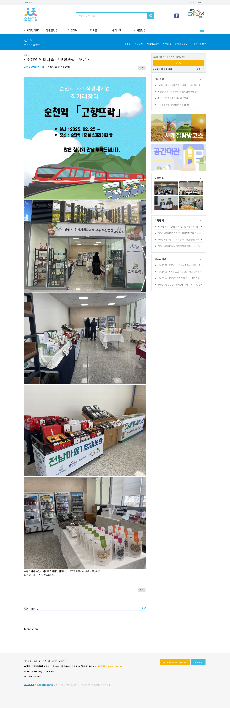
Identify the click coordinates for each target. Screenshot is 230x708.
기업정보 (72, 30)
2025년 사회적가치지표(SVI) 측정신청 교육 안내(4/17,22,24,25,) (183, 233)
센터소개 (116, 30)
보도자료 (167, 44)
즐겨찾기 (28, 2)
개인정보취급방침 (59, 661)
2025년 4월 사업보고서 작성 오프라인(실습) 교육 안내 (179, 239)
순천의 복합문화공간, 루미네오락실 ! (171, 98)
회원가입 (201, 2)
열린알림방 (52, 30)
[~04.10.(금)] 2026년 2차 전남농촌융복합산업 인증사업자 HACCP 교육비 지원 (189, 265)
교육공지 (139, 44)
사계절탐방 (140, 30)
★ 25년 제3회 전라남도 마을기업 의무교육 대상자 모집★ (180, 226)
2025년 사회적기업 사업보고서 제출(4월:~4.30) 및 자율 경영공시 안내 (185, 245)
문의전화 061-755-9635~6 (175, 662)
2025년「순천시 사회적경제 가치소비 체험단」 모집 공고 (180, 85)
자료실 (93, 30)
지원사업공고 (153, 44)
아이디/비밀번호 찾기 (162, 69)
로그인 (192, 2)
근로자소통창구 (199, 44)
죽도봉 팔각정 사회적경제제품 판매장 (172, 104)
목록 (141, 67)
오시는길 (198, 662)
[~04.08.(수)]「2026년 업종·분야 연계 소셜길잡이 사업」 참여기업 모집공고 (188, 278)
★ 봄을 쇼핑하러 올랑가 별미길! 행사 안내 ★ (175, 91)
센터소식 (126, 44)
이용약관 (46, 661)
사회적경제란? (31, 30)
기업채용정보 (181, 44)
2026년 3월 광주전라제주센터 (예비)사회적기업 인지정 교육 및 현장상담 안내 (189, 284)
